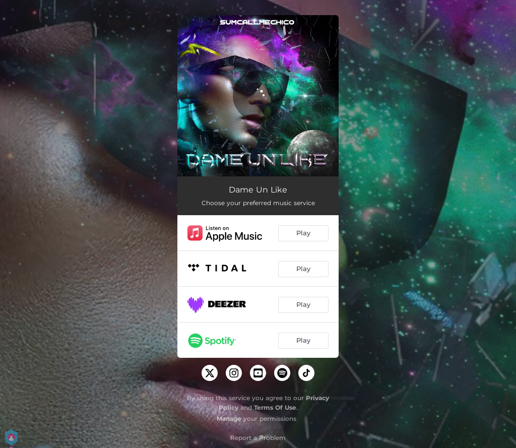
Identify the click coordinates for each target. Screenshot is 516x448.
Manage (229, 418)
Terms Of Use (275, 407)
